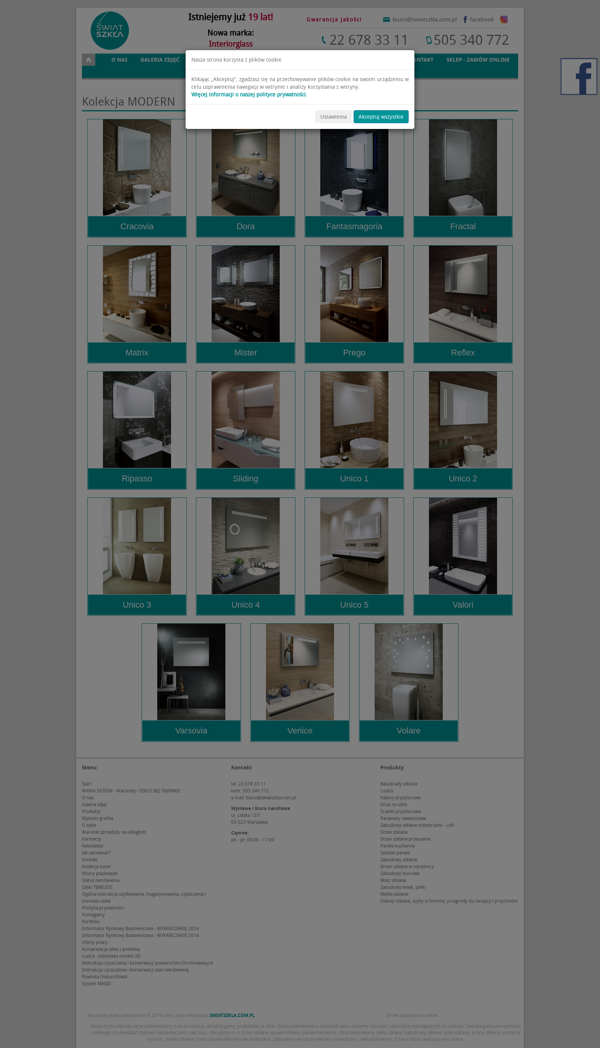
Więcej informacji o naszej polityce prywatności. (249, 94)
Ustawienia (333, 116)
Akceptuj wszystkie (381, 116)
